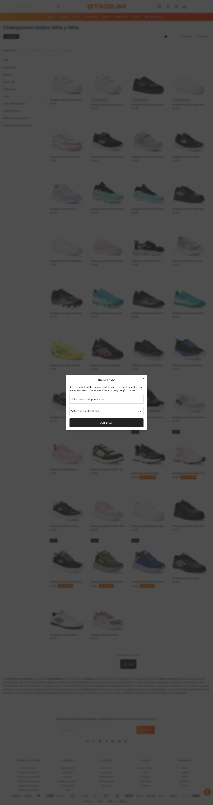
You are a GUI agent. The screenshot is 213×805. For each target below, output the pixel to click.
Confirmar (106, 422)
